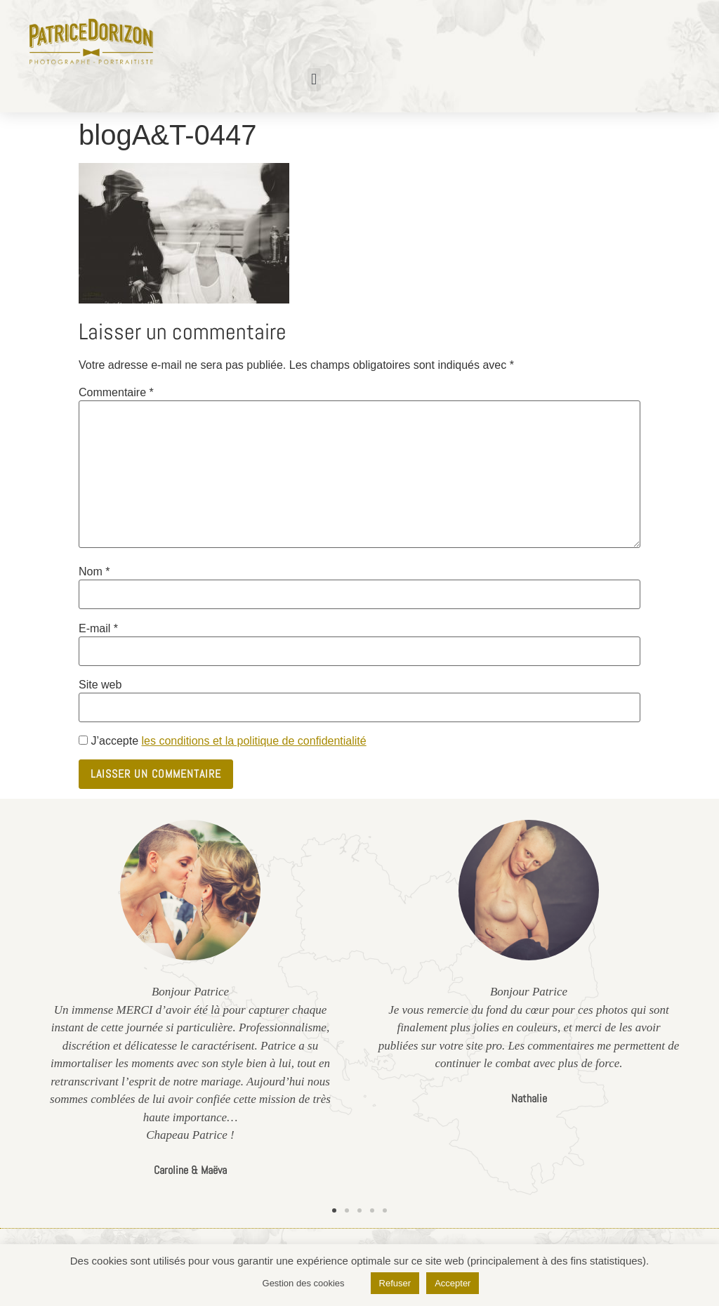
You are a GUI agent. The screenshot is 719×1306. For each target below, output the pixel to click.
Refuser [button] (395, 1283)
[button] (314, 79)
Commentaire (116, 392)
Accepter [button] (452, 1283)
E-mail (98, 628)
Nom (94, 571)
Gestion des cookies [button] (304, 1283)
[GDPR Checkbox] (83, 740)
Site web (100, 685)
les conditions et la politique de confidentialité (253, 741)
